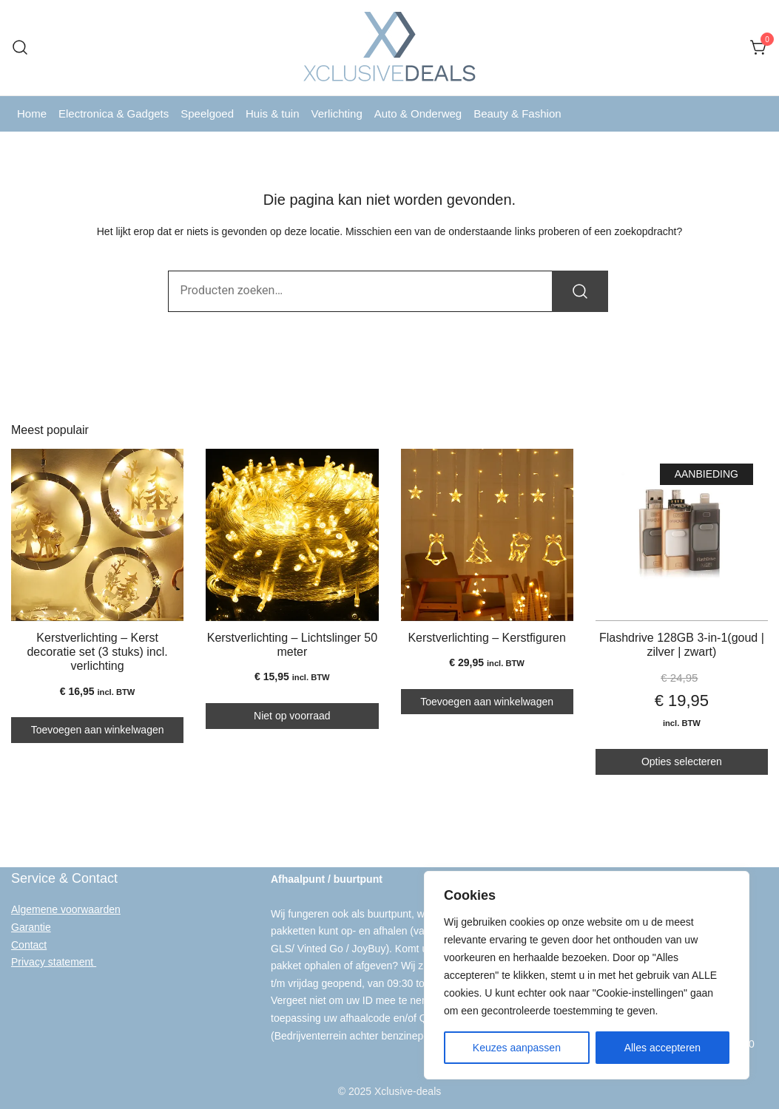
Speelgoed (207, 113)
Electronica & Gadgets (113, 113)
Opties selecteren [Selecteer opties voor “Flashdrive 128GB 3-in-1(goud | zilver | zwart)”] (681, 761)
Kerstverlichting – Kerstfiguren (486, 637)
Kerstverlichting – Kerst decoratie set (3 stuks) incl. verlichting (97, 651)
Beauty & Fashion (517, 113)
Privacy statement (53, 961)
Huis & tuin (273, 113)
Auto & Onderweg (418, 113)
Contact (29, 944)
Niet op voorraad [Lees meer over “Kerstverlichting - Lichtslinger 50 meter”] (292, 716)
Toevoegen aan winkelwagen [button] (97, 730)
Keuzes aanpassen (517, 1048)
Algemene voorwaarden (66, 909)
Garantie (31, 926)
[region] (586, 975)
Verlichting (336, 113)
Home (32, 113)
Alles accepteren (662, 1048)
